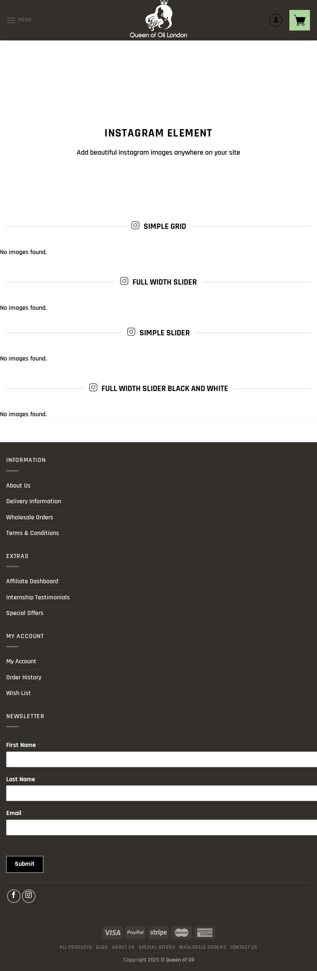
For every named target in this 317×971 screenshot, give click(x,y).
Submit (25, 864)
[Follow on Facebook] (14, 896)
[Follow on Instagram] (28, 896)
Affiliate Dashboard (32, 581)
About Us (18, 485)
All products (75, 947)
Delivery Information (33, 501)
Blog (102, 947)
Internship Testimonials (38, 597)
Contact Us (244, 947)
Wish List (18, 693)
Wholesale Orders (29, 517)
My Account (21, 661)
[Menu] (19, 20)
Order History (23, 677)
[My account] (275, 20)
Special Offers (24, 613)
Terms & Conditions (32, 533)
